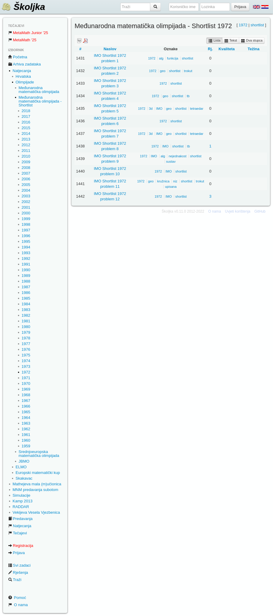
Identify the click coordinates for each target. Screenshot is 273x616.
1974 (26, 361)
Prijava (16, 553)
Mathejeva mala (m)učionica (37, 484)
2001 (26, 207)
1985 (26, 298)
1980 (26, 326)
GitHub (260, 211)
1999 (26, 218)
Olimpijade (25, 82)
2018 (26, 111)
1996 (26, 236)
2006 (26, 179)
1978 (26, 338)
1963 (26, 423)
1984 (26, 304)
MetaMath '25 (22, 40)
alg (161, 58)
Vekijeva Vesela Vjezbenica (36, 512)
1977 (26, 343)
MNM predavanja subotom (35, 489)
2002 (26, 201)
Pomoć (17, 597)
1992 (26, 258)
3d (151, 108)
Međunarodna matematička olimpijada (39, 90)
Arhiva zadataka (24, 64)
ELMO (21, 467)
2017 (26, 116)
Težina (254, 49)
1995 (26, 241)
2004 (26, 190)
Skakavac (24, 478)
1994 (26, 247)
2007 (26, 173)
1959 (26, 446)
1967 (26, 400)
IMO (159, 108)
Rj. (210, 49)
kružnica (163, 181)
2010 (26, 156)
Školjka (23, 7)
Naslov (110, 49)
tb (188, 96)
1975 (26, 355)
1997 (26, 230)
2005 (26, 184)
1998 (26, 224)
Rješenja (18, 572)
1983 (26, 309)
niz (175, 181)
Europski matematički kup (38, 472)
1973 (26, 366)
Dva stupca (252, 41)
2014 (26, 133)
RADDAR (21, 506)
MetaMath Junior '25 (28, 33)
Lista (214, 41)
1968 (26, 395)
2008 (26, 167)
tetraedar (196, 108)
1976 (26, 349)
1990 (26, 270)
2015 (26, 128)
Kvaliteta (227, 49)
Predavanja (20, 518)
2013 (26, 139)
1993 (26, 253)
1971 (26, 378)
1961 (26, 434)
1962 (26, 429)
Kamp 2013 (23, 501)
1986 (26, 292)
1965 (26, 412)
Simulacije (21, 495)
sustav (171, 161)
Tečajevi (17, 533)
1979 (26, 332)
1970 (26, 383)
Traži (14, 579)
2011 (26, 150)
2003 (26, 196)
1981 (26, 321)
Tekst (230, 41)
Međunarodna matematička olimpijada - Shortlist (40, 101)
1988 (26, 281)
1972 (26, 372)
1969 (26, 389)
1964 (26, 417)
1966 (26, 406)
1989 (26, 275)
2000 (26, 213)
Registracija (20, 545)
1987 (26, 287)
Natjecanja (22, 70)
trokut (188, 71)
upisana (171, 186)
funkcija (172, 58)
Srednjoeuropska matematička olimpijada (39, 453)
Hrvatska (23, 76)
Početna (17, 57)
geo (162, 71)
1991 (26, 264)
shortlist (257, 25)
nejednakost (177, 156)
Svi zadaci (19, 565)
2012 (26, 145)
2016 (26, 122)
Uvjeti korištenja (238, 211)
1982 (26, 315)
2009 (26, 162)
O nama (18, 605)
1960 (26, 440)
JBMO (24, 461)
